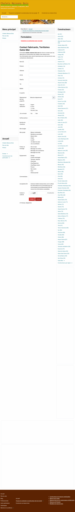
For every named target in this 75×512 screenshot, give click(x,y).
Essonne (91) (61, 249)
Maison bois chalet (55, 498)
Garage (32, 155)
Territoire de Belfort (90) (64, 246)
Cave (32, 171)
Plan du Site (5, 36)
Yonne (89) (60, 244)
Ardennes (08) (61, 52)
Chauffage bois (35, 163)
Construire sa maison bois (49, 13)
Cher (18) (60, 75)
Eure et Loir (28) (62, 101)
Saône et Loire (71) (63, 202)
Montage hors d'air (35, 152)
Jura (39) (60, 127)
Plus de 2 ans (34, 110)
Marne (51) (61, 155)
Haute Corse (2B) (62, 82)
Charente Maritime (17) (64, 73)
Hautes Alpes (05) (62, 45)
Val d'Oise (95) (61, 258)
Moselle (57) (61, 169)
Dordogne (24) (61, 92)
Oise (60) (60, 176)
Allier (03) (60, 38)
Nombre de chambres (22, 123)
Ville (21, 79)
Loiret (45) (60, 141)
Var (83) (60, 230)
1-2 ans (32, 108)
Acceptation (23, 184)
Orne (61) (60, 178)
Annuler (38, 199)
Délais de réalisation (22, 105)
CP (21, 75)
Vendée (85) (61, 235)
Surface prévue (23, 118)
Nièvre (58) (61, 171)
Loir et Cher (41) (62, 132)
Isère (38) (60, 125)
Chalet (32, 138)
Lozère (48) (61, 148)
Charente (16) (61, 71)
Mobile (21, 88)
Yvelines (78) (61, 218)
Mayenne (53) (61, 160)
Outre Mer (60, 260)
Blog (2, 498)
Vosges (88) (61, 242)
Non (37, 113)
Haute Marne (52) (62, 157)
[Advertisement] (9, 65)
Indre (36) (60, 120)
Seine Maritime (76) (63, 213)
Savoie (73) (61, 206)
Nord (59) (60, 174)
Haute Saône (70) (62, 199)
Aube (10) (60, 57)
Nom (22, 61)
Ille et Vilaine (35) (62, 117)
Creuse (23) (61, 89)
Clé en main (34, 147)
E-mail (22, 93)
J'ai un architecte (35, 143)
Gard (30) (60, 106)
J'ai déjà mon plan (35, 142)
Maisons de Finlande (55, 502)
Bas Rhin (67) (61, 192)
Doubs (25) (61, 94)
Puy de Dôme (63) (62, 183)
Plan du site (4, 496)
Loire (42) (60, 134)
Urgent (32, 104)
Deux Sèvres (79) (62, 220)
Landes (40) (61, 129)
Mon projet (22, 132)
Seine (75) (60, 211)
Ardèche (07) (61, 50)
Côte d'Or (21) (61, 85)
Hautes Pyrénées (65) (63, 188)
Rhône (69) (61, 197)
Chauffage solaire (35, 165)
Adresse (22, 70)
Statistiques (4, 505)
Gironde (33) (61, 113)
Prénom (22, 66)
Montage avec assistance (37, 150)
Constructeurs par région (64, 263)
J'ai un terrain (23, 113)
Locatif (32, 140)
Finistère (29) (61, 103)
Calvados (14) (61, 66)
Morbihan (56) (61, 167)
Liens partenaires (5, 503)
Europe (4, 153)
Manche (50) (61, 153)
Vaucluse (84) (61, 232)
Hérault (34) (61, 115)
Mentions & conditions (6, 508)
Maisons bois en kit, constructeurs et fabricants (62, 500)
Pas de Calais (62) (62, 181)
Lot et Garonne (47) (63, 146)
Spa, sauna (33, 169)
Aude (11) (60, 59)
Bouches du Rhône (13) (64, 64)
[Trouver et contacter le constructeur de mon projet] (38, 13)
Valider (32, 199)
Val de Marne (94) (62, 256)
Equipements (23, 155)
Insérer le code (22, 193)
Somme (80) (61, 223)
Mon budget (23, 128)
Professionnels (4, 501)
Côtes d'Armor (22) (63, 87)
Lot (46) (60, 143)
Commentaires (23, 176)
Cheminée (33, 161)
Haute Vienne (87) (62, 239)
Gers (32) (60, 110)
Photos (4, 38)
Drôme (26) (61, 96)
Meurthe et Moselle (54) (64, 162)
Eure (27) (60, 99)
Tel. (20, 84)
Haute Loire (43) (62, 136)
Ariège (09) (61, 54)
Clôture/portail (34, 172)
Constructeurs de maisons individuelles (60, 496)
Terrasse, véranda (35, 159)
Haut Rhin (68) (61, 195)
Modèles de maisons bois (56, 503)
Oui (31, 113)
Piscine (32, 167)
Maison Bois (34, 136)
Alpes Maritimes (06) (63, 47)
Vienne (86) (61, 237)
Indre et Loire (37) (62, 122)
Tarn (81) (60, 225)
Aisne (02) (60, 36)
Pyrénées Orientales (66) (64, 190)
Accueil (4, 13)
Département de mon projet (23, 99)
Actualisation (50, 193)
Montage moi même (36, 148)
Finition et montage (22, 147)
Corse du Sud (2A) (62, 80)
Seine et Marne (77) (63, 216)
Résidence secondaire (36, 134)
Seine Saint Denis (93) (63, 253)
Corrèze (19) (61, 78)
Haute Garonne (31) (63, 108)
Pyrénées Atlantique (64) (64, 185)
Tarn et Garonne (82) (63, 227)
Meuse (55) (61, 164)
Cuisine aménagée (35, 157)
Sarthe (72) (61, 204)
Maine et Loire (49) (63, 150)
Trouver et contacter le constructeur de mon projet (23, 13)
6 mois (32, 106)
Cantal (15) (61, 68)
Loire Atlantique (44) (63, 139)
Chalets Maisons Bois (8, 33)
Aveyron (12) (61, 61)
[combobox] (9, 17)
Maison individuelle (36, 132)
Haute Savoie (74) (62, 209)
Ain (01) (60, 34)
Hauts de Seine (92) (63, 251)
